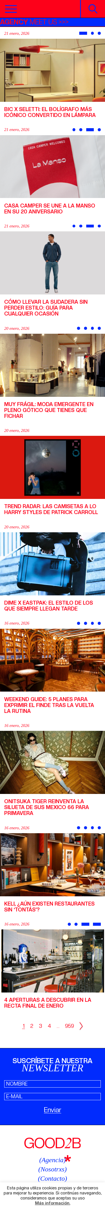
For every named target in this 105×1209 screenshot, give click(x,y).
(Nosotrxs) (52, 1169)
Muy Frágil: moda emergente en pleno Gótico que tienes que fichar (49, 410)
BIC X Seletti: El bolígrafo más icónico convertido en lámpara (50, 112)
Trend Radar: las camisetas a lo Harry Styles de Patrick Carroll (51, 509)
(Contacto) (52, 1178)
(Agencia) (52, 1160)
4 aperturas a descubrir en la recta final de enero (47, 1003)
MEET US (28, 22)
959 (69, 1026)
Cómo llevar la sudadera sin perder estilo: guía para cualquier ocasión (46, 308)
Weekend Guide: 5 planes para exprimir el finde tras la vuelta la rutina (49, 705)
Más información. (52, 1203)
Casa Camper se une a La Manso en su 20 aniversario (49, 209)
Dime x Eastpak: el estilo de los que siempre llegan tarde (48, 606)
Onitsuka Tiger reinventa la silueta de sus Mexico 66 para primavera (46, 807)
